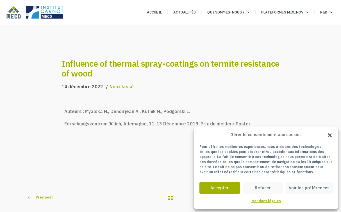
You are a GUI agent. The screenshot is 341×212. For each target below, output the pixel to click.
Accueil (154, 12)
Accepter (219, 187)
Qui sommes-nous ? (228, 12)
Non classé (122, 86)
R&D (326, 12)
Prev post (40, 197)
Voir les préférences (309, 187)
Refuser (263, 187)
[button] (330, 134)
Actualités (184, 12)
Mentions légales (266, 201)
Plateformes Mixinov (285, 12)
